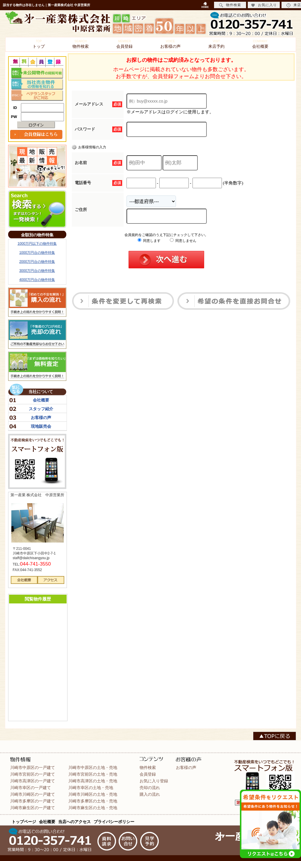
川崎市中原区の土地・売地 (92, 767)
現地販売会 (41, 426)
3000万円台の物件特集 (37, 271)
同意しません (183, 241)
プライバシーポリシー (114, 821)
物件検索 (80, 44)
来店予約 (216, 44)
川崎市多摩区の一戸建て (32, 801)
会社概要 (260, 44)
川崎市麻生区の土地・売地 (92, 807)
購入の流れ (150, 794)
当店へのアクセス (74, 821)
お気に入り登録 (154, 781)
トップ (39, 44)
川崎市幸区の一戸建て (30, 787)
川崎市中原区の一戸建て (32, 767)
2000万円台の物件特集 (37, 262)
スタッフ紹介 (41, 408)
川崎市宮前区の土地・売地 (92, 774)
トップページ (24, 821)
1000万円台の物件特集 (37, 253)
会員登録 (124, 44)
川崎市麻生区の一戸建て (32, 807)
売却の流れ (150, 787)
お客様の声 (170, 44)
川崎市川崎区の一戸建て (32, 794)
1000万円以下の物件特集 (37, 244)
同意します (149, 241)
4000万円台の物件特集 (37, 280)
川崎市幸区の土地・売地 (90, 787)
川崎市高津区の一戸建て (32, 781)
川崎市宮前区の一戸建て (32, 774)
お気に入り (264, 5)
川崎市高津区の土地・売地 (92, 781)
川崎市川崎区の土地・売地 (92, 794)
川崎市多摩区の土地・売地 (92, 801)
